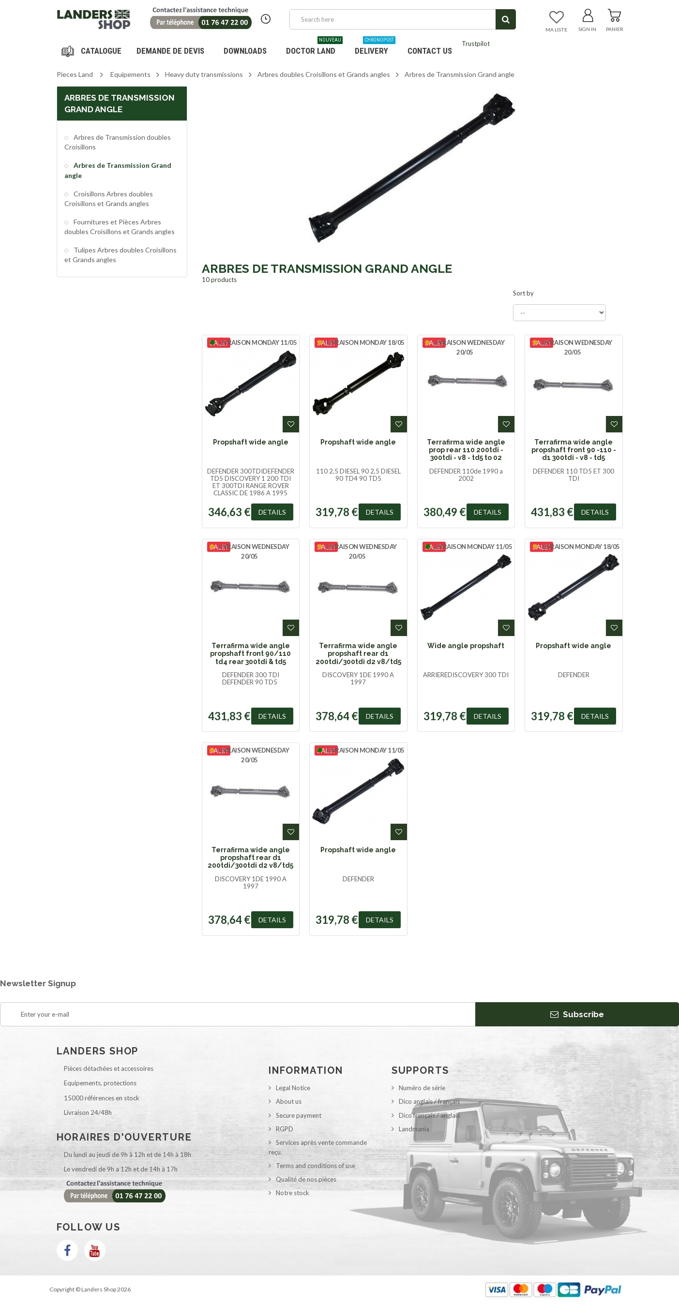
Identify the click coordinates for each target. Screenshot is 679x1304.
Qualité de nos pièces (306, 1179)
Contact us (429, 51)
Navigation (93, 51)
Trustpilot (476, 43)
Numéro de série (422, 1088)
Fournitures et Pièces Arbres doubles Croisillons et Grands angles (119, 227)
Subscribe (577, 1014)
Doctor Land (314, 47)
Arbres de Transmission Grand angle (117, 170)
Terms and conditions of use (315, 1166)
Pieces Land (75, 74)
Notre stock (292, 1193)
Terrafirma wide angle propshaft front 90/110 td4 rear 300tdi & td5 (250, 654)
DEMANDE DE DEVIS (170, 51)
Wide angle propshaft (465, 646)
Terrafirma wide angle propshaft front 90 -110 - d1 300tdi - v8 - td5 (573, 450)
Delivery (375, 47)
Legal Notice (293, 1088)
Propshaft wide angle (250, 442)
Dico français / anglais (429, 1115)
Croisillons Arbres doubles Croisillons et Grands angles (108, 198)
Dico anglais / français (429, 1101)
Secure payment (298, 1115)
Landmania (414, 1129)
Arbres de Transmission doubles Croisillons (117, 142)
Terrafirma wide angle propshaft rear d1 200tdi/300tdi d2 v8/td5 (358, 654)
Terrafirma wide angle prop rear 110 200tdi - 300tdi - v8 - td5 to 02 (466, 450)
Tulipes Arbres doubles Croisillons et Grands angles (120, 255)
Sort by (523, 293)
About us (289, 1101)
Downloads (245, 51)
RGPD (284, 1129)
